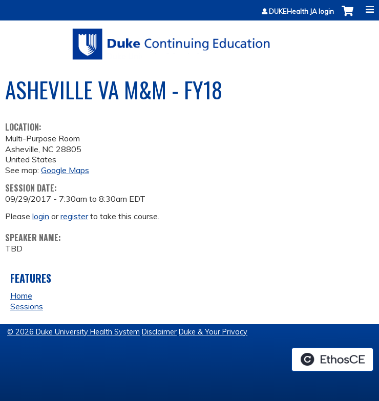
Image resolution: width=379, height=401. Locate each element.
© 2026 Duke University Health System (73, 331)
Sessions (26, 306)
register (74, 216)
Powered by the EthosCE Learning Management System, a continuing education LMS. (332, 359)
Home (21, 295)
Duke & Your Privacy (213, 331)
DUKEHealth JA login (301, 11)
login (40, 216)
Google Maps (65, 170)
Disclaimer (159, 331)
